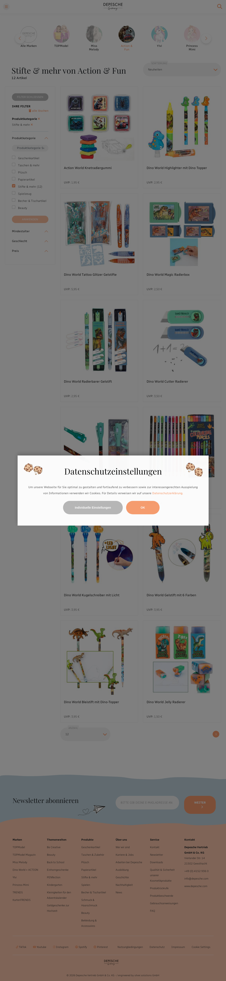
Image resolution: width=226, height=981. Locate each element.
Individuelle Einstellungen (93, 507)
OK (143, 507)
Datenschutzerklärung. (167, 493)
